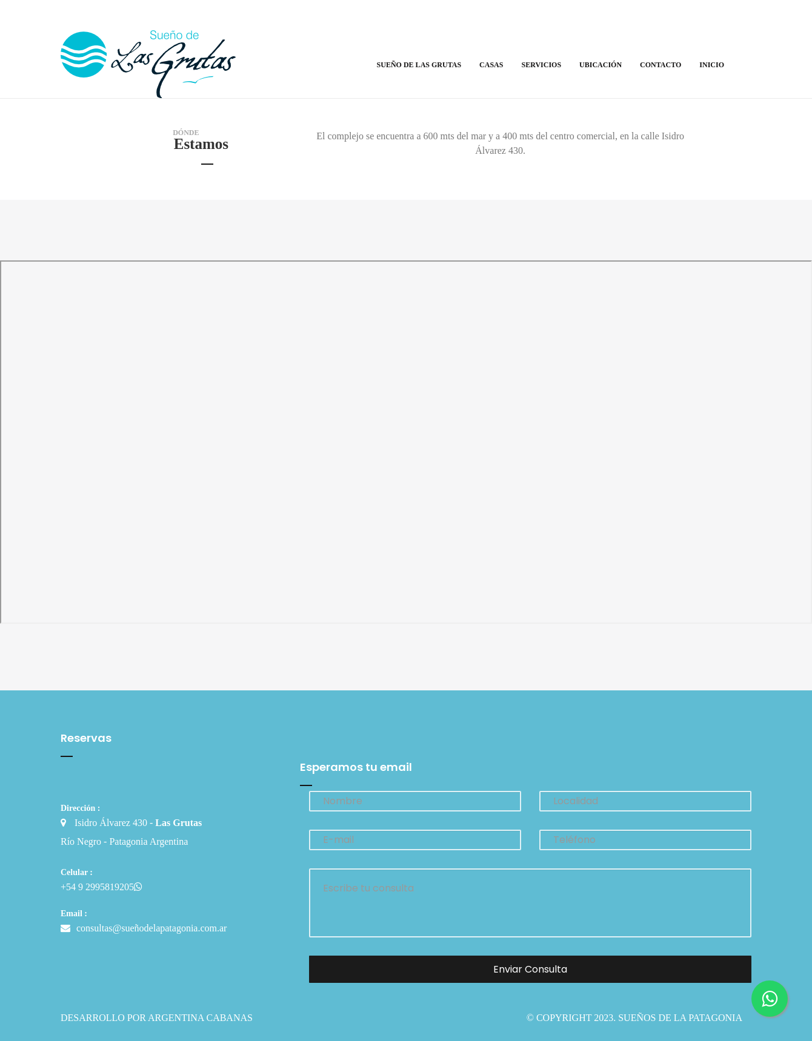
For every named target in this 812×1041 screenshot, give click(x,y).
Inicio (711, 65)
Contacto (660, 65)
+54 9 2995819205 (101, 887)
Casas (491, 65)
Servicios (541, 65)
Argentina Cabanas (200, 1018)
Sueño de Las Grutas (419, 65)
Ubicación (600, 65)
